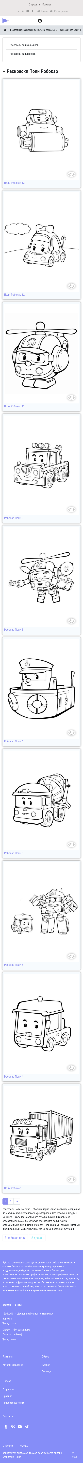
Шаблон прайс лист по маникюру (35, 1313)
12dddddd (7, 1313)
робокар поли (16, 1238)
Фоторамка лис (22, 1329)
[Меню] (79, 20)
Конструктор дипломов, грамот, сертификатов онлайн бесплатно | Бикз (32, 1455)
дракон (38, 1238)
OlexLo (6, 1329)
